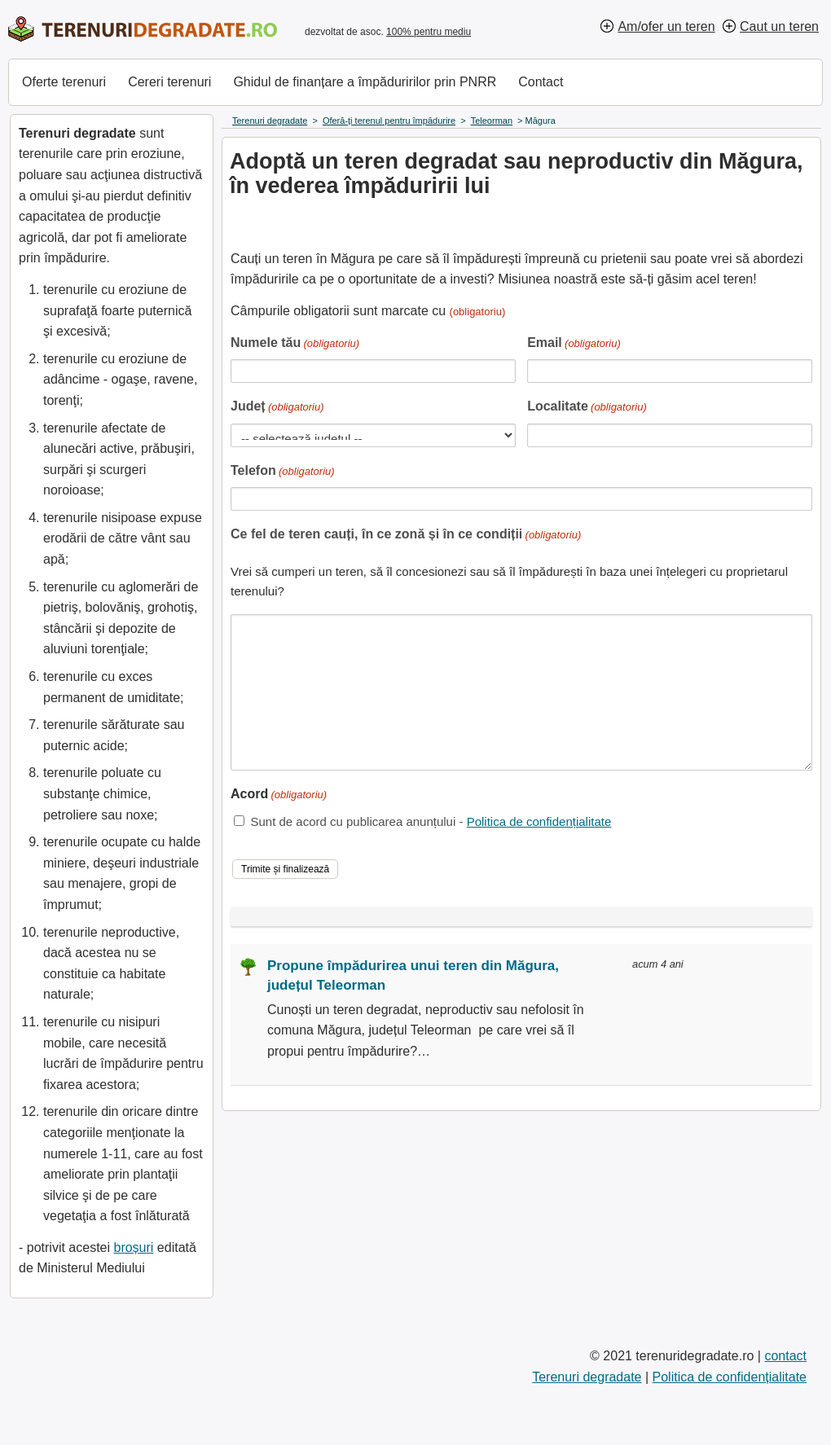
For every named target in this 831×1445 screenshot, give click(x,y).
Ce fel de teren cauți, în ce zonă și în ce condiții (406, 535)
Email (574, 344)
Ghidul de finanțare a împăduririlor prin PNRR (364, 82)
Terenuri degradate (586, 1377)
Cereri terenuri (169, 82)
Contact (540, 82)
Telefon (283, 472)
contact (785, 1356)
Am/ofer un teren (666, 26)
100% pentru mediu (428, 31)
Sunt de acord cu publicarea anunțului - (430, 821)
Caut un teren (779, 26)
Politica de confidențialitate (539, 821)
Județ (277, 407)
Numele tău (295, 344)
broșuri (133, 1247)
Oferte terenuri (64, 82)
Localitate (587, 407)
